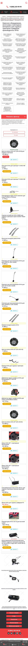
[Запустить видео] (14, 560)
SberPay (21, 636)
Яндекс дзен (14, 633)
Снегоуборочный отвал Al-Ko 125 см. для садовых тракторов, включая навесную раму (14, 571)
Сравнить (14, 159)
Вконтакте (9, 633)
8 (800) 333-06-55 (16, 7)
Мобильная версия (14, 626)
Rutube (17, 633)
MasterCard (9, 636)
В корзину (5, 156)
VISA (5, 636)
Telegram (20, 633)
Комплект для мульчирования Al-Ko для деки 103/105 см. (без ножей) (14, 589)
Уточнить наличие (6, 171)
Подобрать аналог (6, 547)
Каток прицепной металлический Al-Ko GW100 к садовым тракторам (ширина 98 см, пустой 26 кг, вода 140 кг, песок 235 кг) (14, 607)
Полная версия (14, 622)
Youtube (11, 633)
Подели (15, 636)
